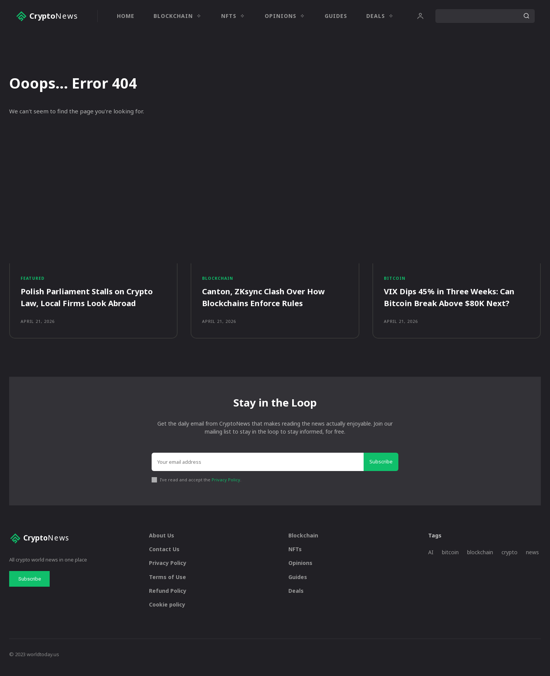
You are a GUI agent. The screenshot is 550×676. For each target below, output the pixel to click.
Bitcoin (395, 281)
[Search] (526, 16)
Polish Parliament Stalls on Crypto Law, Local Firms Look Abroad (93, 300)
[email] (258, 468)
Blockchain (218, 281)
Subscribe (381, 468)
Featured (33, 281)
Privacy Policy (226, 486)
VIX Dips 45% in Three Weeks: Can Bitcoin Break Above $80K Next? (456, 300)
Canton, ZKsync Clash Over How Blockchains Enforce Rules (269, 300)
